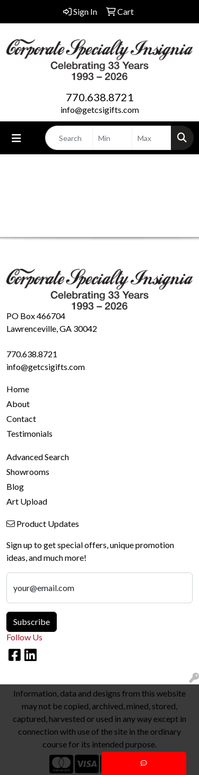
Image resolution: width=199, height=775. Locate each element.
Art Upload (26, 501)
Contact (21, 418)
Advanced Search (37, 457)
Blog (15, 486)
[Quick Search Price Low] (112, 138)
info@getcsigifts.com (99, 109)
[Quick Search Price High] (151, 138)
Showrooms (27, 471)
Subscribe (31, 622)
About (18, 404)
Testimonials (29, 433)
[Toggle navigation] (16, 138)
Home (17, 389)
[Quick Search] (69, 138)
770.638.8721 (100, 97)
